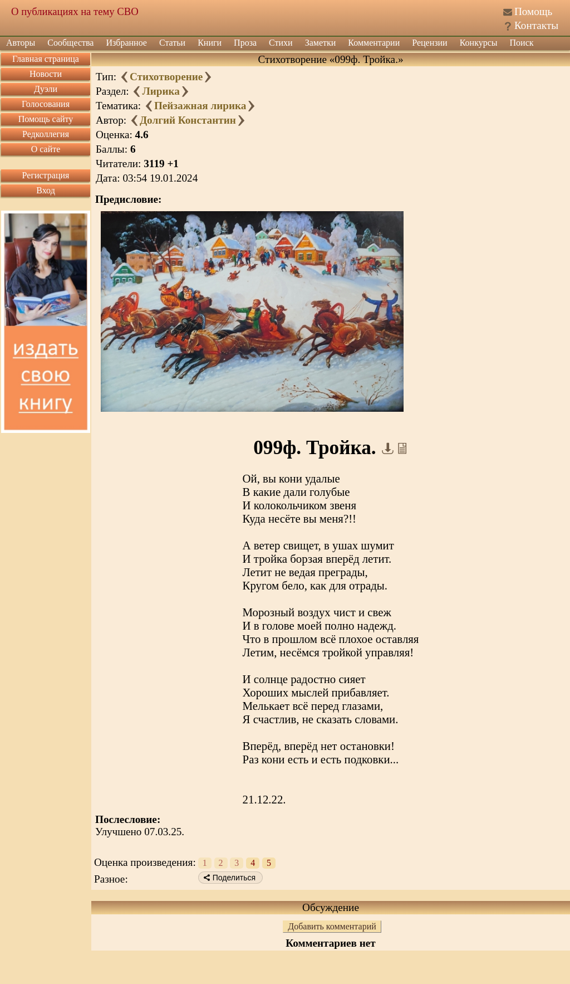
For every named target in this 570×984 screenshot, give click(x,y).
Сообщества (70, 42)
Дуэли (45, 89)
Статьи (172, 42)
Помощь (533, 11)
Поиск (522, 42)
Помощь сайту (45, 119)
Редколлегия (45, 134)
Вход (45, 190)
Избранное (126, 42)
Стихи (281, 42)
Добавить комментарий (332, 926)
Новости (46, 74)
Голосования (46, 104)
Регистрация (46, 175)
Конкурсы (479, 42)
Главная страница (45, 59)
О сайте (46, 149)
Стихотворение (166, 76)
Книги (210, 42)
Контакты (536, 25)
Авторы (20, 42)
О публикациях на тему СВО (75, 11)
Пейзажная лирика (200, 105)
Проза (245, 42)
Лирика (160, 91)
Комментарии (374, 42)
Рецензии (429, 42)
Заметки (320, 42)
